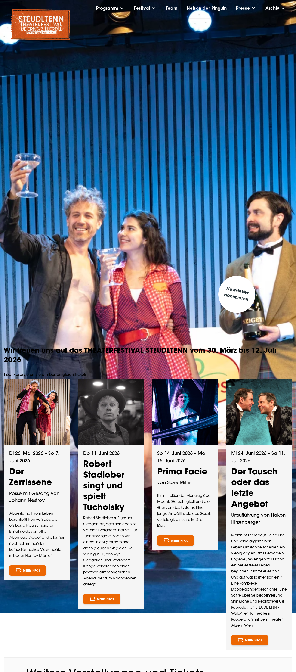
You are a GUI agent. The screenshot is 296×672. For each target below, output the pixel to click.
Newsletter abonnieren (236, 294)
